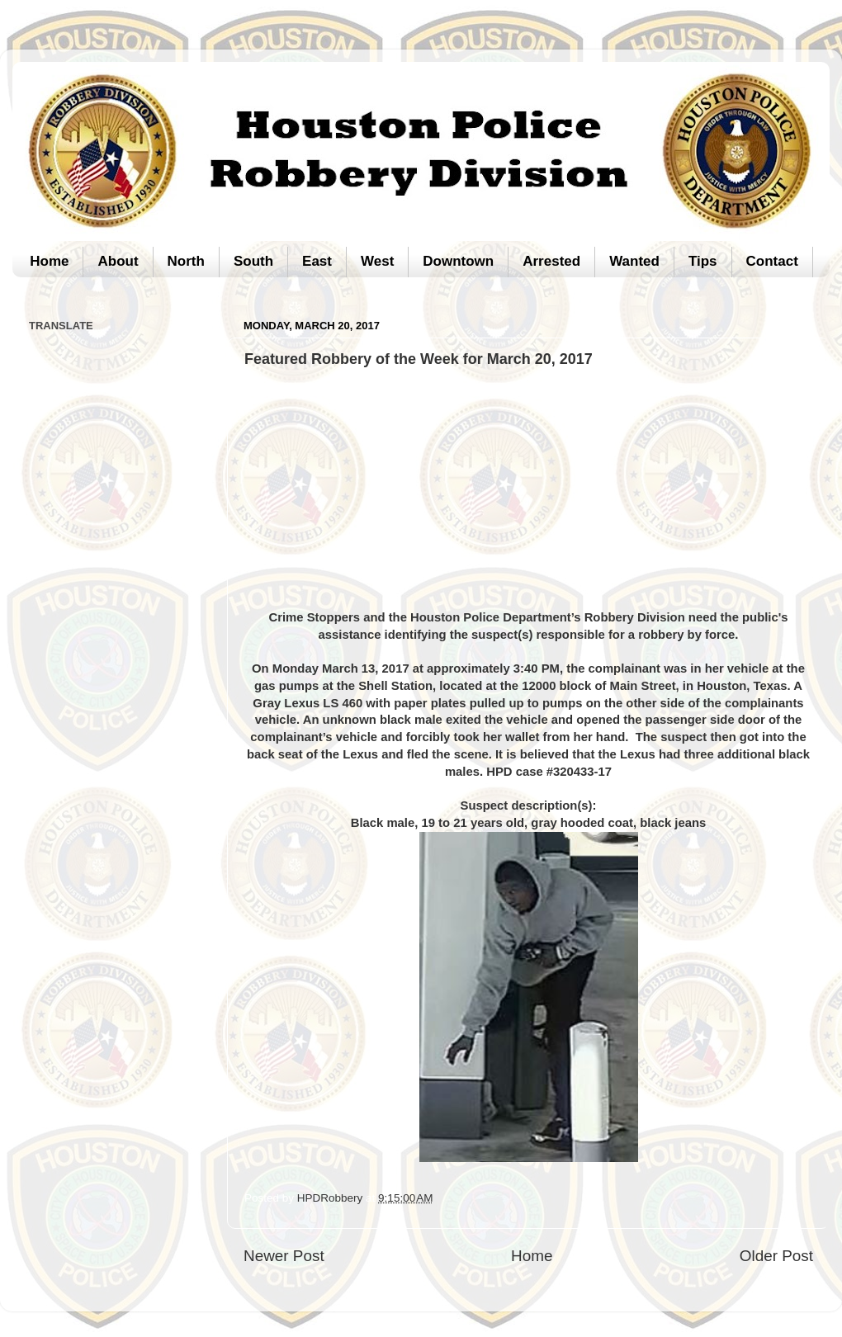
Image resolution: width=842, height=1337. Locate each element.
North (186, 261)
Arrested (551, 261)
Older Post (776, 1255)
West (377, 261)
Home (49, 261)
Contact (772, 261)
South (253, 261)
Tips (702, 261)
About (117, 261)
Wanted (634, 261)
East (317, 261)
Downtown (458, 261)
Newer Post (284, 1255)
